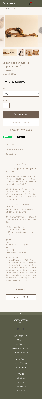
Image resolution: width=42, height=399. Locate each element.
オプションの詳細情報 (15, 82)
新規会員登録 (21, 378)
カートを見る (21, 386)
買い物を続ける (11, 154)
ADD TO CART (21, 114)
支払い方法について (21, 344)
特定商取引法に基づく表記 (14, 149)
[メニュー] (38, 3)
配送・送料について (21, 336)
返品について (10, 144)
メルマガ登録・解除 (21, 363)
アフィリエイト (21, 367)
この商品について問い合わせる (21, 130)
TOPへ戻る (21, 313)
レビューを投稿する (21, 297)
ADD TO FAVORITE (21, 123)
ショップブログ (21, 359)
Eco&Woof (13, 9)
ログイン (21, 382)
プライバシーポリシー (21, 352)
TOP (5, 9)
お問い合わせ (21, 390)
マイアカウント (21, 374)
